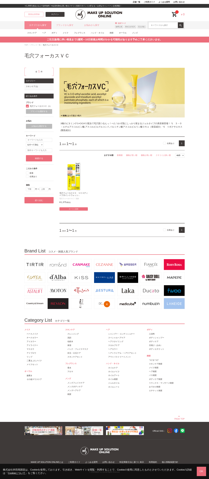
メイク (65, 33)
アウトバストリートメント (119, 357)
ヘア (44, 33)
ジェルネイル (114, 383)
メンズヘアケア (74, 390)
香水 (69, 368)
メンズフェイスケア (75, 383)
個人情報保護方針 (170, 462)
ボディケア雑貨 (155, 379)
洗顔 (77, 198)
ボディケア (153, 341)
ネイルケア (113, 368)
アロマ (70, 371)
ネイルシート (114, 387)
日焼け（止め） (155, 345)
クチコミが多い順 (163, 155)
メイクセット (32, 364)
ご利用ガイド (149, 2)
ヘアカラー (113, 349)
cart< (174, 12)
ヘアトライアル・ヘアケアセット (122, 353)
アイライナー (32, 345)
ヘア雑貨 (153, 371)
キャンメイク (130, 26)
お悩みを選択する (39, 126)
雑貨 (111, 33)
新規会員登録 (34, 14)
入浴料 (152, 334)
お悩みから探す (91, 25)
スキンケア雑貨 (155, 364)
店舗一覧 (136, 2)
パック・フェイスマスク (77, 349)
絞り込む (39, 200)
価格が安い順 (131, 155)
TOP (26, 45)
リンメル (141, 26)
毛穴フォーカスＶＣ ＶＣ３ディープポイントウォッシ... (73, 194)
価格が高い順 (146, 155)
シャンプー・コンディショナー (121, 334)
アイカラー (31, 341)
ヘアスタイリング (115, 341)
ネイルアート (114, 375)
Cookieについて (16, 473)
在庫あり (170, 143)
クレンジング (73, 334)
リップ (29, 357)
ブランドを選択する (38, 111)
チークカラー (32, 338)
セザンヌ (119, 26)
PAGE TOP (179, 418)
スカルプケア (114, 345)
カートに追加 (73, 209)
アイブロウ (31, 353)
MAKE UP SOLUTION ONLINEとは (47, 462)
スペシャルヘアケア (116, 338)
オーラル (123, 33)
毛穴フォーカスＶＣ (66, 198)
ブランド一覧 (35, 45)
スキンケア (32, 33)
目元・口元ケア (74, 353)
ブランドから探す (65, 25)
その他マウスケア (34, 379)
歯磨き (29, 375)
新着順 (120, 155)
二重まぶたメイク (34, 361)
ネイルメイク (114, 371)
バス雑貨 (153, 375)
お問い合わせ (179, 2)
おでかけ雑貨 (154, 387)
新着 (31, 173)
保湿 (69, 345)
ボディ (54, 33)
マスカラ (30, 349)
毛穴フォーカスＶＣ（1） (41, 106)
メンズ (135, 33)
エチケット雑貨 (155, 390)
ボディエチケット (156, 349)
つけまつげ (153, 360)
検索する (39, 158)
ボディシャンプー (156, 338)
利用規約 (153, 462)
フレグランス (79, 33)
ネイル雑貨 (113, 379)
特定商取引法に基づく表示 (131, 462)
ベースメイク (32, 334)
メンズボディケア (75, 387)
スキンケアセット (75, 357)
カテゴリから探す (38, 25)
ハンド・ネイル (97, 33)
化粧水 (70, 341)
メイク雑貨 (153, 368)
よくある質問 (164, 2)
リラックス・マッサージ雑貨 (161, 383)
